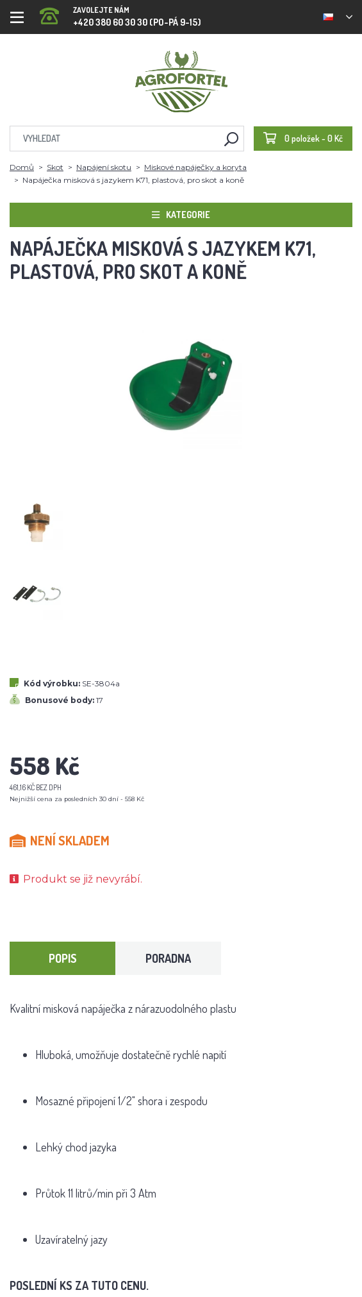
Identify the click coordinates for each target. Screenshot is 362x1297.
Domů (22, 167)
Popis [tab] (63, 958)
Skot (55, 167)
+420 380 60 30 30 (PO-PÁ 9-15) (120, 12)
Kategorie (181, 214)
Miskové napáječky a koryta (195, 167)
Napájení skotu (103, 167)
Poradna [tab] (168, 958)
